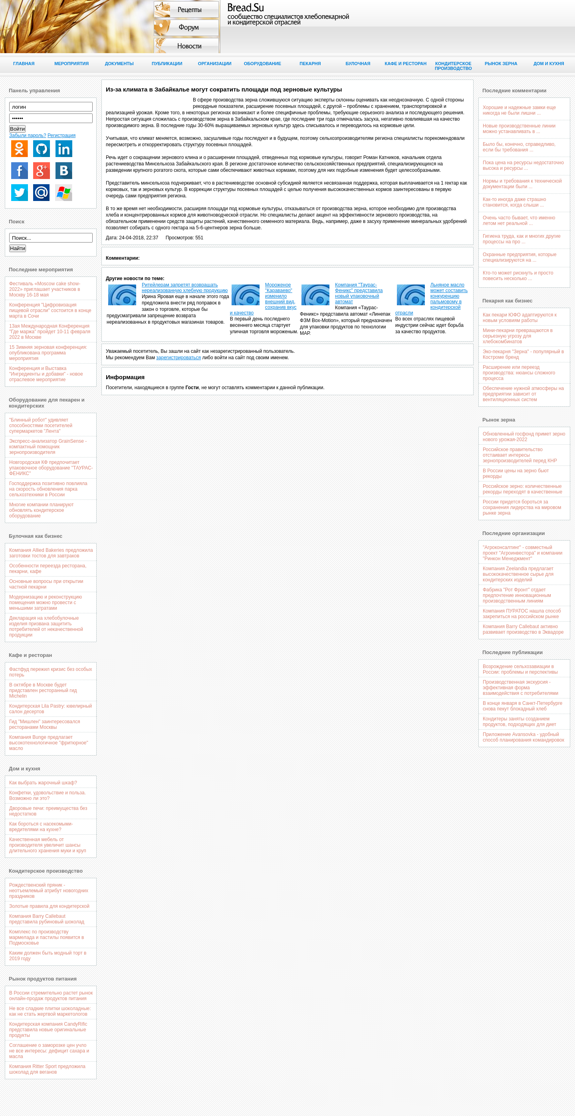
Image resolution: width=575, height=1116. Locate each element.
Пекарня (310, 63)
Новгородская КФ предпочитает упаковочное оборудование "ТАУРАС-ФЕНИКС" (51, 468)
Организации (215, 63)
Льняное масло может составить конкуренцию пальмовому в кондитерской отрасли (431, 299)
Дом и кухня (548, 63)
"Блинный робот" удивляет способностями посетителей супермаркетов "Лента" (40, 425)
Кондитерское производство (453, 66)
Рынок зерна (501, 63)
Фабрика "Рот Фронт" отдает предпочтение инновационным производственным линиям (517, 595)
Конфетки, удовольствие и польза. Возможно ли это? (47, 795)
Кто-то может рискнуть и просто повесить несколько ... (518, 275)
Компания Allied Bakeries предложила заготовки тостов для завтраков (51, 553)
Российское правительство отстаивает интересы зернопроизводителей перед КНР (520, 455)
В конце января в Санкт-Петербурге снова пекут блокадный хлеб (522, 706)
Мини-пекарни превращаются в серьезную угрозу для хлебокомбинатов (518, 336)
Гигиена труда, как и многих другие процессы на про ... (522, 239)
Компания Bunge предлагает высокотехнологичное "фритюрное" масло (48, 742)
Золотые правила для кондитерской (49, 906)
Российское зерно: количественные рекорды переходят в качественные (522, 489)
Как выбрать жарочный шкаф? (43, 783)
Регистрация (61, 135)
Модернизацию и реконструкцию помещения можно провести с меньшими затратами (45, 602)
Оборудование (262, 63)
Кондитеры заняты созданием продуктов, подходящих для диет (519, 721)
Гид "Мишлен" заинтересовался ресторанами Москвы (44, 724)
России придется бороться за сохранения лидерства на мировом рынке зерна (522, 507)
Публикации (167, 63)
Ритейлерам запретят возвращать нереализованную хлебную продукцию (185, 287)
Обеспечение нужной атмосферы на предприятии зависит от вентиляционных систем (523, 394)
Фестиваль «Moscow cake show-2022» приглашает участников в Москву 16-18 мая (44, 289)
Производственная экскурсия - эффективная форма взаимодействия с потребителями (520, 687)
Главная (23, 63)
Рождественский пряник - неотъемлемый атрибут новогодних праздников (48, 890)
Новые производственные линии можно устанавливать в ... (519, 128)
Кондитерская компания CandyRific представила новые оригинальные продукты (48, 1029)
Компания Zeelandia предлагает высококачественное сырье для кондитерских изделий (518, 574)
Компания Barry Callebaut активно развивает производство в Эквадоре (523, 629)
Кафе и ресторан (406, 63)
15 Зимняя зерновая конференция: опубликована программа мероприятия (48, 352)
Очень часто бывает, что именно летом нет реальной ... (519, 220)
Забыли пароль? (27, 135)
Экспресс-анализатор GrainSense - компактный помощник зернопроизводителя (48, 446)
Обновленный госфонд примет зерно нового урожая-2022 (524, 436)
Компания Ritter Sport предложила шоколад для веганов (47, 1069)
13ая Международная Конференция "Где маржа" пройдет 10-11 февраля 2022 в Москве (49, 331)
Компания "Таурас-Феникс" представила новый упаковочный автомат (359, 293)
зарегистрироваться (178, 357)
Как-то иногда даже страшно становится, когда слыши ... (514, 202)
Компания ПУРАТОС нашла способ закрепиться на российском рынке (522, 613)
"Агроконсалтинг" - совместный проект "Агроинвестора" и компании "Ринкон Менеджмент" (523, 553)
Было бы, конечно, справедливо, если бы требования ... (519, 147)
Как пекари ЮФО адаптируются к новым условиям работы (520, 317)
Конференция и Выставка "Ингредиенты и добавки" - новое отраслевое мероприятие (46, 374)
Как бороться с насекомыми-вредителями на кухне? (41, 826)
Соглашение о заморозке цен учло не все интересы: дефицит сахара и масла (49, 1050)
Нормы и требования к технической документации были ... (522, 183)
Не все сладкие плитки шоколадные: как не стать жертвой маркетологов (50, 1011)
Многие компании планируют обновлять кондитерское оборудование (41, 510)
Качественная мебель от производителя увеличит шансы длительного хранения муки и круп (47, 845)
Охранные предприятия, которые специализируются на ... (520, 257)
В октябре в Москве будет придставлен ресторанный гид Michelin (43, 690)
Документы (119, 63)
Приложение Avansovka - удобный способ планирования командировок (523, 737)
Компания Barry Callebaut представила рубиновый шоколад (46, 919)
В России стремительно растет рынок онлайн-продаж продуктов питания (51, 995)
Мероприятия (71, 63)
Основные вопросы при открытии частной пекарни (46, 584)
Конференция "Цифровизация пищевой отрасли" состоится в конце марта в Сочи (50, 310)
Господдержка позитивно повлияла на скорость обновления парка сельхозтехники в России (48, 489)
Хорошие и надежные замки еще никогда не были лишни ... (519, 110)
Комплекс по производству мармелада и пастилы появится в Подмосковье (46, 937)
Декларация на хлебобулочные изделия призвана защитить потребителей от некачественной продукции (46, 626)
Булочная (357, 63)
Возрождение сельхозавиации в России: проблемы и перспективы (520, 669)
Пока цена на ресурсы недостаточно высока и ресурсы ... (523, 165)
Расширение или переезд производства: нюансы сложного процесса (519, 372)
